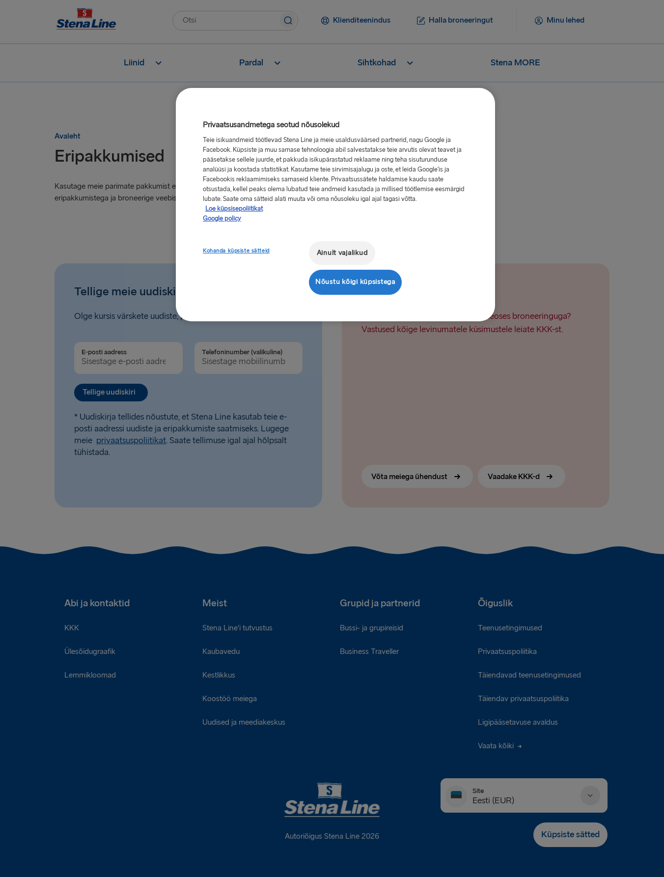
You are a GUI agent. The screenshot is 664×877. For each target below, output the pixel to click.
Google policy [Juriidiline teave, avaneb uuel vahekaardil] (222, 219)
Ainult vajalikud (342, 253)
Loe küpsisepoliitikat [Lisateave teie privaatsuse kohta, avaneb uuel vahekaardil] (234, 209)
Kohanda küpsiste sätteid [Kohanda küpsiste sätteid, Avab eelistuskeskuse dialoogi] (236, 251)
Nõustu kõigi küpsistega (355, 282)
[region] (335, 204)
